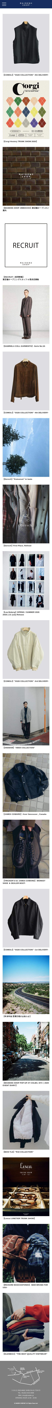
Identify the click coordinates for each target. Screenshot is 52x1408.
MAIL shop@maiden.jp (26, 1395)
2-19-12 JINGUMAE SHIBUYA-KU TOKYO (26, 1390)
